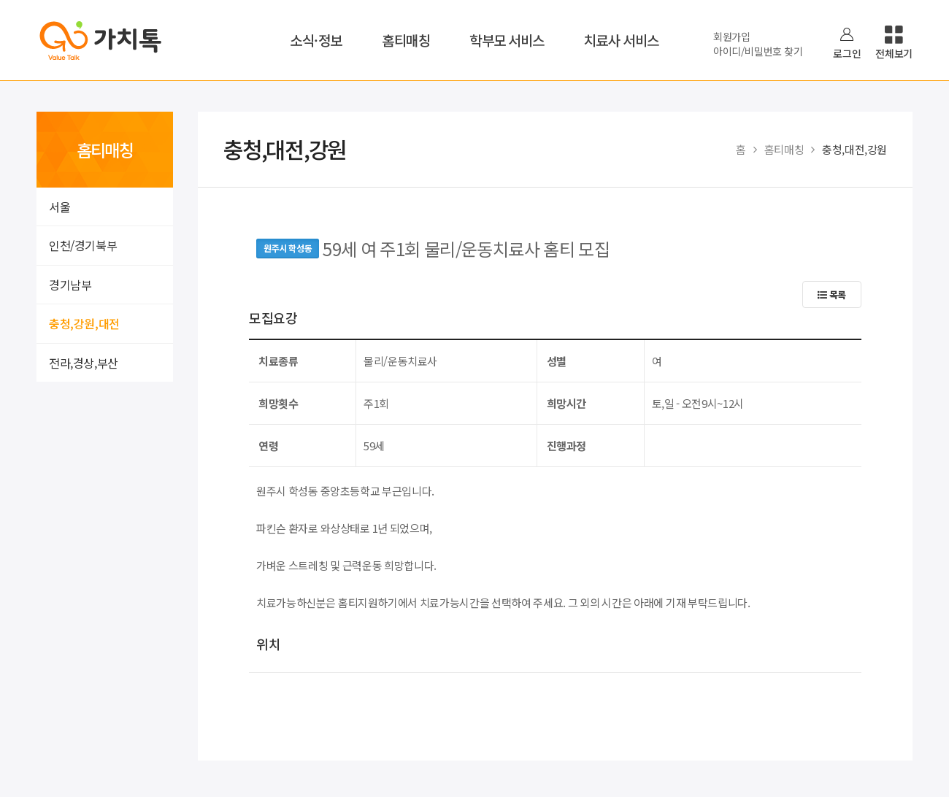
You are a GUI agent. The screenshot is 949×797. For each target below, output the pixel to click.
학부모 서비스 (507, 40)
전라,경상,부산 (83, 362)
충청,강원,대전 (84, 323)
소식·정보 (316, 40)
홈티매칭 (406, 40)
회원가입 (731, 36)
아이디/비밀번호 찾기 (757, 51)
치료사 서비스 (621, 40)
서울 (59, 206)
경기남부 (70, 284)
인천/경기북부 (83, 245)
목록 (832, 294)
